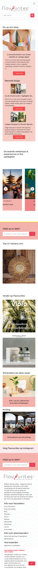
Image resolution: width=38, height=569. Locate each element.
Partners (6, 519)
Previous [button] (5, 189)
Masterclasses (8, 539)
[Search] (16, 15)
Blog (5, 511)
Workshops (7, 524)
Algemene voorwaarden (12, 545)
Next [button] (32, 189)
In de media (8, 529)
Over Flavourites (9, 506)
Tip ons (6, 527)
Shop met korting (9, 509)
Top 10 (6, 517)
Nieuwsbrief (8, 522)
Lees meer (19, 73)
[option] (19, 190)
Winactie (7, 514)
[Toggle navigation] (34, 3)
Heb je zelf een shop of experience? (15, 536)
